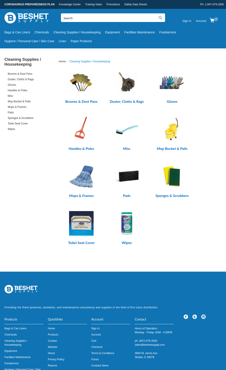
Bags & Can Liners (17, 32)
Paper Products (81, 41)
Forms (95, 312)
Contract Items (100, 318)
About (51, 306)
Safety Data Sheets (135, 4)
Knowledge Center (70, 4)
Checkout (97, 299)
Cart (93, 293)
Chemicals (42, 32)
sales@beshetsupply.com (150, 297)
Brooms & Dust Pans (20, 73)
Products (53, 287)
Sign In (187, 21)
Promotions (113, 4)
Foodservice (167, 32)
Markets (52, 299)
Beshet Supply (26, 18)
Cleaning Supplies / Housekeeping (77, 32)
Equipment (112, 32)
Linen (62, 41)
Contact (52, 293)
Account (201, 21)
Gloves (12, 84)
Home (51, 281)
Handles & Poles (17, 90)
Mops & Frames (17, 107)
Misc (10, 95)
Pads (11, 112)
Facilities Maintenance (139, 32)
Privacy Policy (56, 312)
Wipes (11, 129)
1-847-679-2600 (214, 4)
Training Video (93, 4)
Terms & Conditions (102, 306)
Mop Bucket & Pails (19, 101)
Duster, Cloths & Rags (21, 79)
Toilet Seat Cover (18, 123)
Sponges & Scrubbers (21, 118)
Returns (52, 318)
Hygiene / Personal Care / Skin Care (29, 41)
